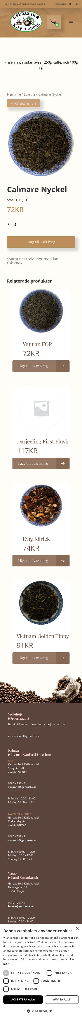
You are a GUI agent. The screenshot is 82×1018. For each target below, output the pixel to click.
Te (19, 94)
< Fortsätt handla (23, 103)
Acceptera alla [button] (23, 999)
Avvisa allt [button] (61, 999)
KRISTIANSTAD (31, 4)
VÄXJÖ (24, 4)
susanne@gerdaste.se (22, 787)
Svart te (29, 94)
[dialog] (41, 971)
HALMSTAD (41, 4)
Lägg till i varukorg (41, 242)
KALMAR (18, 4)
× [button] (77, 928)
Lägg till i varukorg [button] (33, 366)
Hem (10, 94)
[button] (41, 1010)
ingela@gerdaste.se (20, 906)
